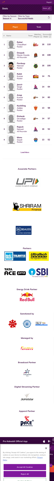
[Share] (47, 8)
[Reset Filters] (49, 17)
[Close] (46, 455)
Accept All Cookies (25, 474)
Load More (25, 152)
